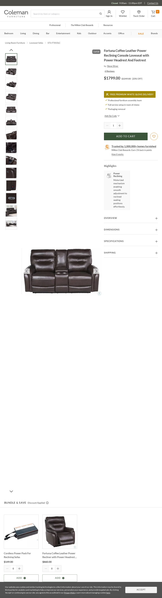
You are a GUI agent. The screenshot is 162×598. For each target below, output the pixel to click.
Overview (110, 218)
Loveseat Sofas (36, 43)
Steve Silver (112, 66)
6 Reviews (110, 71)
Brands (154, 33)
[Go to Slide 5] (11, 109)
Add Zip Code (112, 116)
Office (121, 33)
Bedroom (8, 33)
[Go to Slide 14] (11, 223)
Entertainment (63, 33)
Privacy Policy (69, 593)
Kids (79, 33)
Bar (47, 33)
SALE (141, 33)
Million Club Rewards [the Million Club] (82, 25)
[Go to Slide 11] (11, 185)
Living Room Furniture (15, 43)
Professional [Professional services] (54, 25)
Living (23, 33)
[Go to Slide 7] (11, 135)
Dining (36, 33)
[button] (109, 14)
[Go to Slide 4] (11, 97)
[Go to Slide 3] (11, 84)
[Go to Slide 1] (11, 59)
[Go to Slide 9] (11, 160)
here (108, 593)
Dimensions (112, 230)
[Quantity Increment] (119, 125)
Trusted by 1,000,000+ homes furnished (134, 146)
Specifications (114, 241)
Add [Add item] (21, 578)
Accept (141, 590)
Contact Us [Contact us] (152, 3)
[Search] (67, 14)
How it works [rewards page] (118, 154)
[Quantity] (113, 125)
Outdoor (92, 33)
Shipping (110, 253)
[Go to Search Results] (100, 13)
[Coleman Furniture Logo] (16, 16)
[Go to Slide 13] (11, 211)
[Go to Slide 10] (11, 173)
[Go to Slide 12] (11, 198)
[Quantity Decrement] (107, 125)
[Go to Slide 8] (11, 147)
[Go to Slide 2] (11, 71)
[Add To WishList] (154, 136)
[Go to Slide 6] (11, 122)
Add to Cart (125, 136)
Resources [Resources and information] (108, 25)
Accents (107, 33)
